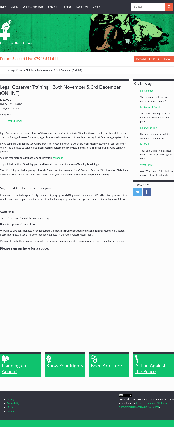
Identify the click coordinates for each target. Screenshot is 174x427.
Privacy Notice (14, 399)
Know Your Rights (64, 361)
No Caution (146, 144)
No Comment (147, 90)
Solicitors (52, 6)
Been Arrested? (107, 361)
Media (10, 407)
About (14, 6)
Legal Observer (14, 120)
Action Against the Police (150, 364)
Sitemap (11, 411)
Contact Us (82, 6)
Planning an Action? (14, 364)
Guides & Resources (33, 6)
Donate (96, 6)
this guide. (58, 157)
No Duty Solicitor (149, 127)
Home (3, 6)
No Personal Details (150, 107)
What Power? (147, 164)
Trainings (66, 6)
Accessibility (13, 403)
